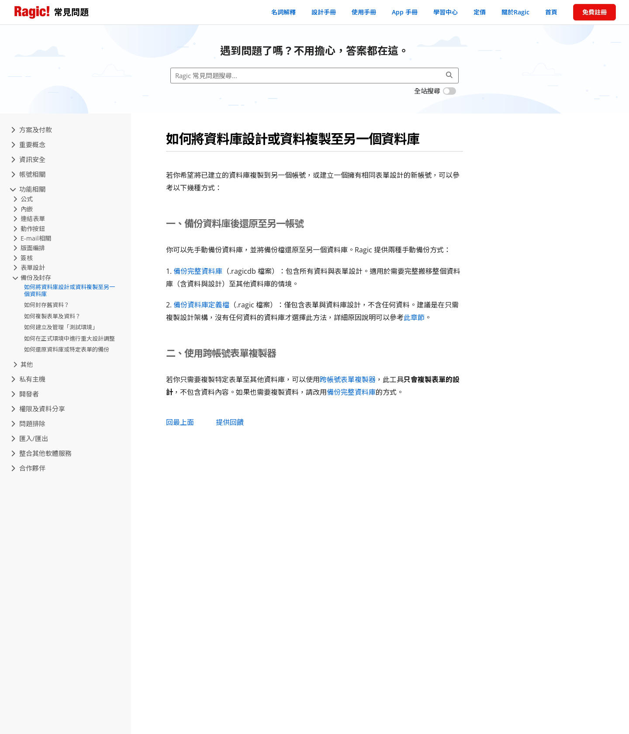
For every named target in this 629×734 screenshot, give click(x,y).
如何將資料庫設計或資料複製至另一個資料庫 (69, 290)
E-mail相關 (32, 238)
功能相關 (28, 189)
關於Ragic (515, 12)
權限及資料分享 (38, 408)
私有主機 (28, 379)
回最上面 (180, 422)
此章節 (414, 317)
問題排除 (28, 423)
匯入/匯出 (29, 438)
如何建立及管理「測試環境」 (61, 327)
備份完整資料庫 (197, 271)
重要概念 (28, 144)
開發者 (25, 393)
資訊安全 (28, 159)
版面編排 (29, 248)
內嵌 (23, 209)
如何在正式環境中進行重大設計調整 (69, 338)
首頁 (551, 12)
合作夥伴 (28, 468)
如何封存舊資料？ (46, 305)
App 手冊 (405, 12)
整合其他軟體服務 (41, 453)
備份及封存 (32, 277)
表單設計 (29, 267)
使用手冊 (364, 12)
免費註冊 (594, 12)
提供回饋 (230, 422)
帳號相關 (28, 174)
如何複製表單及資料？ (52, 316)
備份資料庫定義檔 (201, 305)
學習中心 (445, 12)
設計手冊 (323, 12)
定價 (479, 12)
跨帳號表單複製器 (348, 379)
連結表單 (29, 218)
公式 (23, 199)
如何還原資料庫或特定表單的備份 (66, 349)
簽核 (23, 258)
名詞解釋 (283, 12)
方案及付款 (31, 129)
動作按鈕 (29, 228)
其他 (23, 364)
